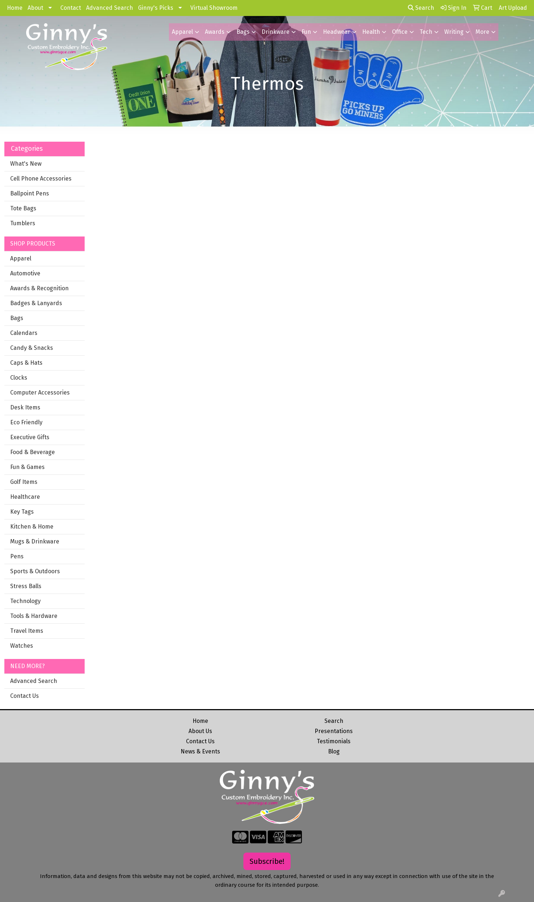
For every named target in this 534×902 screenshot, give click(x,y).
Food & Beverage (32, 452)
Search (421, 7)
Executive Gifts (29, 437)
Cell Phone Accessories (41, 178)
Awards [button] (214, 31)
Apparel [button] (182, 31)
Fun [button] (306, 31)
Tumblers (22, 223)
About (35, 7)
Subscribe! (267, 861)
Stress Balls (25, 586)
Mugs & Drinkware (34, 541)
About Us (200, 731)
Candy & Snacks (31, 347)
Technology (25, 601)
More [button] (482, 31)
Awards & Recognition (39, 288)
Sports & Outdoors (35, 571)
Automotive (25, 273)
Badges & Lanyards (36, 303)
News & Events (200, 751)
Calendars (23, 332)
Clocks (18, 377)
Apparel (20, 258)
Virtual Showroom (214, 7)
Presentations (334, 731)
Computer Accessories (40, 392)
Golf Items (23, 481)
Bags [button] (243, 31)
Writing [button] (454, 31)
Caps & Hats (26, 362)
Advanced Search (109, 7)
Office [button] (400, 31)
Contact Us (24, 695)
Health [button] (371, 31)
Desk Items (25, 407)
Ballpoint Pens (29, 193)
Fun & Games (27, 467)
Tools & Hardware (33, 615)
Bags (16, 318)
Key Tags (22, 511)
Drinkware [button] (276, 31)
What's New (25, 163)
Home (15, 7)
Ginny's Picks (155, 7)
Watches (21, 645)
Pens (17, 556)
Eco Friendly (26, 422)
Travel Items (26, 630)
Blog (334, 751)
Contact (70, 7)
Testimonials (334, 741)
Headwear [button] (336, 31)
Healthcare (25, 496)
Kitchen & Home (31, 526)
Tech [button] (426, 31)
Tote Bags (23, 208)
